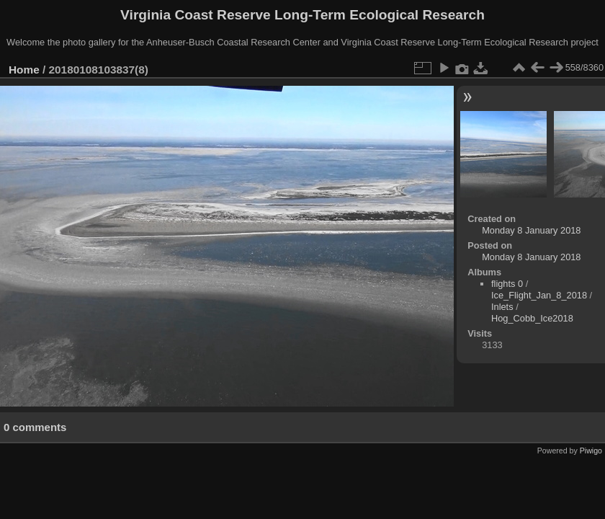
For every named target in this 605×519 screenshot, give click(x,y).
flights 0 (507, 283)
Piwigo (591, 450)
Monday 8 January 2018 (531, 230)
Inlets (502, 306)
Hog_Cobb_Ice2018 (532, 318)
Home (24, 69)
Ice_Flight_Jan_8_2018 (539, 295)
